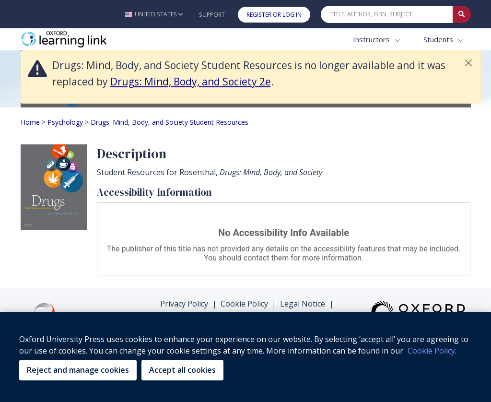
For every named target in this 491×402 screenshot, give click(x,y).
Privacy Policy (184, 303)
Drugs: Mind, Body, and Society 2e (190, 81)
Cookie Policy (244, 303)
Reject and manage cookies (78, 370)
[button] (153, 14)
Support (212, 15)
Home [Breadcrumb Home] (30, 122)
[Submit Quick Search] (462, 14)
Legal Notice (302, 303)
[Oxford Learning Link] (92, 39)
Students (439, 39)
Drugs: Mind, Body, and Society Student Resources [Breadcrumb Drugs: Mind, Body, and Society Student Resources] (169, 122)
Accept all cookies (182, 370)
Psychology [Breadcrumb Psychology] (65, 122)
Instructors (372, 39)
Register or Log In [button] (274, 15)
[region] (245, 357)
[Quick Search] (387, 14)
